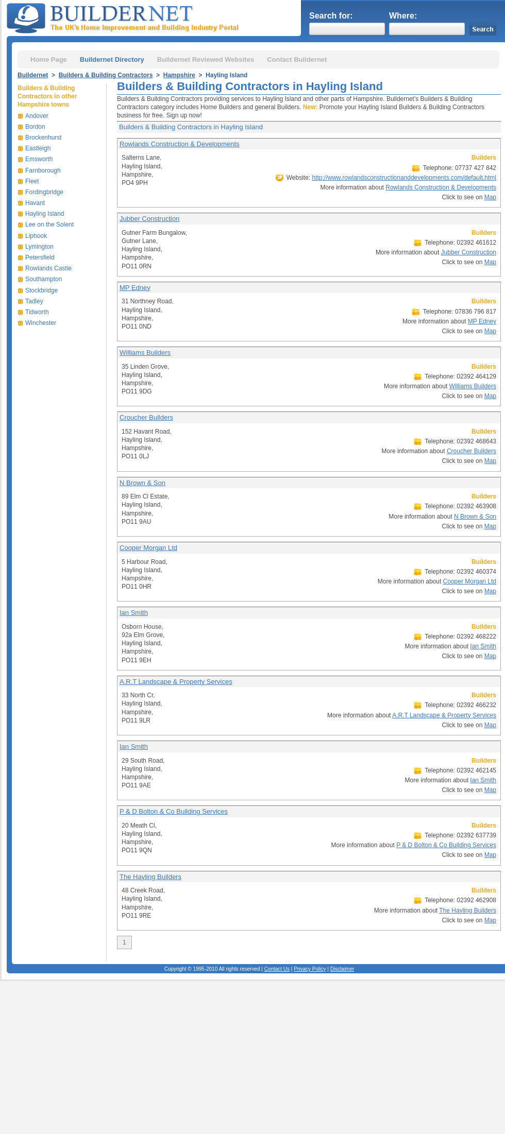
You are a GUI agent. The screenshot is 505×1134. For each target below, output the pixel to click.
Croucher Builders (146, 417)
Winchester (40, 323)
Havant (35, 203)
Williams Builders (145, 352)
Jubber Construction (149, 218)
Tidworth (37, 312)
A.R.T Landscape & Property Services (176, 681)
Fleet (32, 181)
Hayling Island (44, 213)
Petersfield (40, 257)
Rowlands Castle (48, 268)
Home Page (48, 59)
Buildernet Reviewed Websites (205, 59)
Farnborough (43, 170)
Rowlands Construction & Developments (180, 144)
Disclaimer (342, 969)
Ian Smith (134, 612)
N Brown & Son (142, 483)
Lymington (39, 246)
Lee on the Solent (49, 224)
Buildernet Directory (112, 59)
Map (490, 197)
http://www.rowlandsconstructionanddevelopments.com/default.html (404, 177)
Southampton (43, 279)
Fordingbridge (44, 192)
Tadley (34, 301)
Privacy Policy (310, 969)
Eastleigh (37, 148)
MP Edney (135, 287)
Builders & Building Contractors (106, 75)
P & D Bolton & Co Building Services (174, 811)
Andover (36, 115)
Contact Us (277, 969)
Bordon (35, 126)
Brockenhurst (43, 137)
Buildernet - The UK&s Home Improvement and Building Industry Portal (125, 17)
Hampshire (179, 75)
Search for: (330, 15)
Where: (403, 15)
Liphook (36, 235)
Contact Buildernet (297, 59)
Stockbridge (41, 290)
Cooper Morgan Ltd (148, 548)
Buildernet (33, 75)
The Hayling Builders (150, 877)
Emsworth (39, 159)
